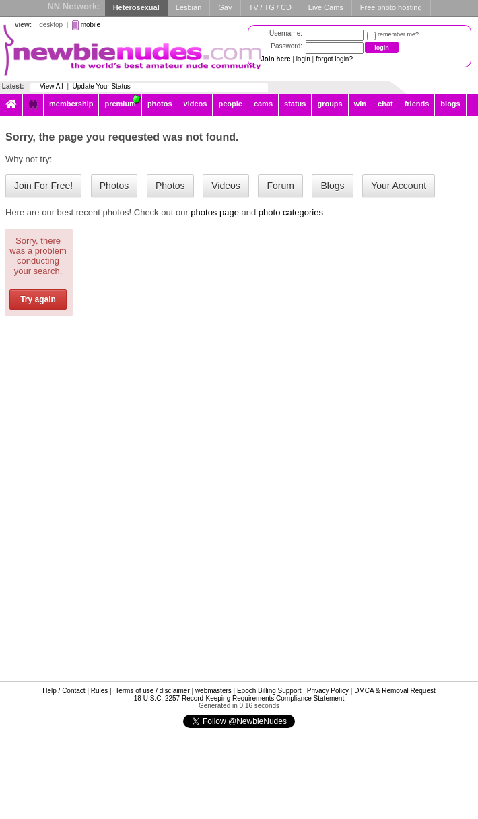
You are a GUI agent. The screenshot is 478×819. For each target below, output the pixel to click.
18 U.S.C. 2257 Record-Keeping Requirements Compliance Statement (239, 698)
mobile (90, 24)
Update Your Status (102, 86)
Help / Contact (63, 691)
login (303, 59)
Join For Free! (43, 185)
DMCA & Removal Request (395, 691)
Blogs (332, 185)
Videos (225, 185)
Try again (38, 299)
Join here (275, 59)
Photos (114, 185)
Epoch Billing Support (269, 691)
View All (51, 86)
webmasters (213, 691)
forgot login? (334, 59)
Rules (99, 691)
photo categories (291, 212)
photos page (215, 212)
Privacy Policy (328, 691)
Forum (280, 185)
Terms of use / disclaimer (152, 691)
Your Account (398, 185)
